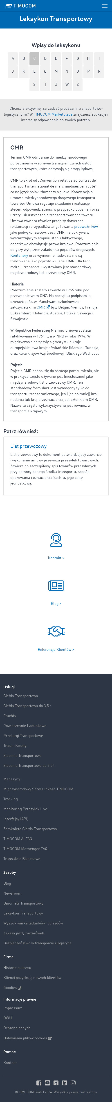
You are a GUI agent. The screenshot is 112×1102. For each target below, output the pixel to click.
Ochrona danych (17, 1028)
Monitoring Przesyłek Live (25, 809)
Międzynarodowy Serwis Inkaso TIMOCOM (38, 789)
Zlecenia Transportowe (22, 756)
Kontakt (10, 1063)
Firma (8, 957)
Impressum (12, 1008)
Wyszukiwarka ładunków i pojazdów (33, 923)
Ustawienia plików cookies (27, 1038)
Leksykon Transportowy (23, 913)
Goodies (12, 988)
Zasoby (9, 872)
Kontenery (19, 256)
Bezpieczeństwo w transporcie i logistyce (37, 943)
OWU (7, 1018)
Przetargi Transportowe (23, 736)
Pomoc (9, 1051)
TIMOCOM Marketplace (53, 114)
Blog (7, 884)
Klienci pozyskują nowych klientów (32, 978)
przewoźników (86, 227)
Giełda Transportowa (20, 696)
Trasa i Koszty (15, 746)
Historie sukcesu (17, 968)
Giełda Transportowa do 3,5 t (27, 706)
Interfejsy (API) (15, 819)
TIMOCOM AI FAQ (17, 839)
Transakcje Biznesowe (21, 859)
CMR (41, 307)
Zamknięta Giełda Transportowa (30, 829)
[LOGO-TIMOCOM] (20, 5)
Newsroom (12, 893)
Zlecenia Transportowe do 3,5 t (29, 766)
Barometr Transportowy (23, 903)
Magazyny (11, 779)
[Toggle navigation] (105, 6)
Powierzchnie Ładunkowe (24, 726)
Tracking (10, 799)
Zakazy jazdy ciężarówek (23, 933)
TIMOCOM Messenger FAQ (25, 849)
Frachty (9, 716)
